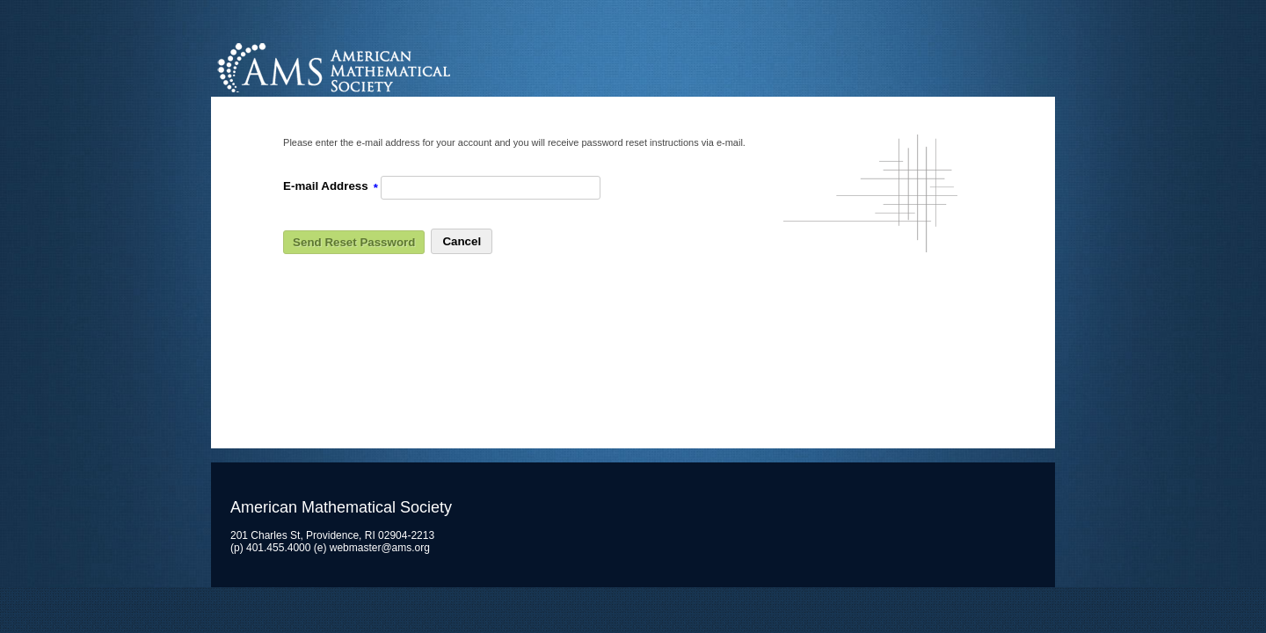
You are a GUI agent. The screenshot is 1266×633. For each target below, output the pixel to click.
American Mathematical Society (400, 65)
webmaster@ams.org (380, 548)
